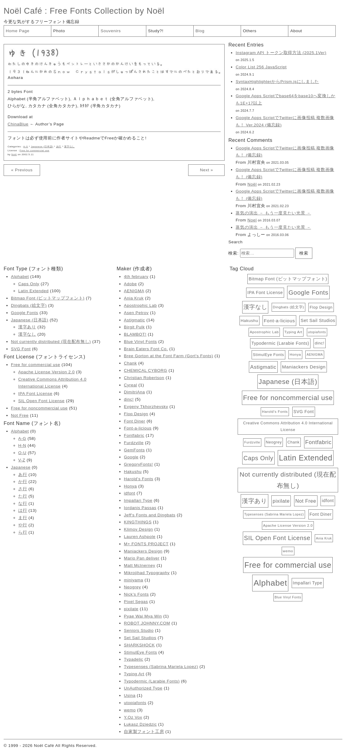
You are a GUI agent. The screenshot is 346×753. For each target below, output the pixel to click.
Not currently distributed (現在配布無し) (51, 341)
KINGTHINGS (137, 522)
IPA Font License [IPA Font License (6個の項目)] (265, 292)
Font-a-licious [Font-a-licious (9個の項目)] (279, 320)
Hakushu (132, 471)
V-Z (21, 460)
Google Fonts (24, 312)
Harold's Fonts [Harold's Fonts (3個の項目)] (275, 411)
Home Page (17, 31)
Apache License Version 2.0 (46, 372)
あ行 (58, 146)
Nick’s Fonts (136, 594)
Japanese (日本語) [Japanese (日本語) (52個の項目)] (288, 381)
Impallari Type (138, 500)
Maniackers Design (143, 551)
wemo (130, 710)
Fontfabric (134, 435)
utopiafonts (135, 702)
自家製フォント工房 (144, 731)
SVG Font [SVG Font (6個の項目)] (303, 411)
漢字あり (27, 327)
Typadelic (133, 659)
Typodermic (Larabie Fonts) (152, 681)
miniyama (133, 580)
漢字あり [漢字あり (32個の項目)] (254, 500)
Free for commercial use (34, 150)
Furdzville (134, 442)
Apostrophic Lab (140, 305)
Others (249, 31)
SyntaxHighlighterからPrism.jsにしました (277, 81)
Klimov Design (138, 529)
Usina (129, 695)
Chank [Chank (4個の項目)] (293, 442)
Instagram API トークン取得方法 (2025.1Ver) (281, 52)
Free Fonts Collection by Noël (107, 10)
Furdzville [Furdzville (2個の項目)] (252, 442)
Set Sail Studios (140, 637)
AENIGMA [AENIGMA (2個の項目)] (315, 354)
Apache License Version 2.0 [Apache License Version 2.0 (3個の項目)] (288, 525)
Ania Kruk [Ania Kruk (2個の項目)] (324, 538)
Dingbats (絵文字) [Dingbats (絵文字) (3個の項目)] (288, 307)
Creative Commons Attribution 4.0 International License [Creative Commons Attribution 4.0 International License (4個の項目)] (288, 426)
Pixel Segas (136, 601)
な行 (22, 503)
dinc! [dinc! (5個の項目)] (319, 343)
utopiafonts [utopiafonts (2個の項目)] (317, 332)
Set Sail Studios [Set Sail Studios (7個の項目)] (317, 320)
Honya (130, 486)
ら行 (22, 532)
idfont (129, 493)
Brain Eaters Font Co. (146, 349)
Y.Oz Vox (133, 717)
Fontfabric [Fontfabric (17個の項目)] (318, 442)
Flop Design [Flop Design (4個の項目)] (321, 307)
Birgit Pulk (134, 327)
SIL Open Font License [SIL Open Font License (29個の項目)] (277, 538)
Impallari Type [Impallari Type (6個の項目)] (307, 582)
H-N (22, 445)
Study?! (156, 31)
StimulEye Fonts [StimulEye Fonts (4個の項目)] (268, 354)
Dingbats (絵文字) (29, 305)
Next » (206, 170)
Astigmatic (134, 320)
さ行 (22, 489)
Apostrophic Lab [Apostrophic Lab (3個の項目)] (264, 332)
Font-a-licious (137, 428)
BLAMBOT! (135, 334)
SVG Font (21, 349)
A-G (25, 146)
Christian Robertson (144, 377)
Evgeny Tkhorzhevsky (146, 406)
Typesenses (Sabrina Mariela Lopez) (161, 666)
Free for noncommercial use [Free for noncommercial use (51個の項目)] (288, 398)
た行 (22, 496)
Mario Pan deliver (141, 558)
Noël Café (23, 10)
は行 (22, 510)
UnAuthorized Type (143, 688)
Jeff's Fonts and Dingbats (149, 515)
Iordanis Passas (140, 507)
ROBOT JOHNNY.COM (147, 623)
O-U (22, 452)
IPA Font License (35, 393)
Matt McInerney (139, 565)
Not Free (20, 415)
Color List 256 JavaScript (261, 67)
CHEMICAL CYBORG (145, 370)
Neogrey (132, 587)
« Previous (21, 170)
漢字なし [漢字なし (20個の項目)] (255, 307)
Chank (130, 363)
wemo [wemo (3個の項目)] (288, 551)
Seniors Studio (139, 630)
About (296, 31)
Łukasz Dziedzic (140, 724)
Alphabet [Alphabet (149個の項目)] (270, 582)
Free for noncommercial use (39, 408)
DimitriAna (134, 392)
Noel (252, 220)
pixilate (131, 609)
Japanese (20, 467)
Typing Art (134, 674)
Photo (59, 31)
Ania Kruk (134, 298)
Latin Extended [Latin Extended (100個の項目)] (305, 458)
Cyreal (130, 385)
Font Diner (134, 421)
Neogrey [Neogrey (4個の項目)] (274, 442)
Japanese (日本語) (42, 146)
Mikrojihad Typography (147, 572)
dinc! (129, 399)
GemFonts (134, 450)
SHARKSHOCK (139, 645)
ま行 (22, 517)
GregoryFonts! (138, 464)
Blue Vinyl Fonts (140, 341)
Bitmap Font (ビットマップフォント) (47, 298)
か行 (22, 481)
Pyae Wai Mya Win (143, 616)
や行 (22, 525)
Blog (200, 31)
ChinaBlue (18, 124)
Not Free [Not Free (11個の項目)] (305, 501)
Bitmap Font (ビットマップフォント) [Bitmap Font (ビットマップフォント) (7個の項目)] (288, 278)
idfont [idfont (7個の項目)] (328, 500)
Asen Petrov (136, 312)
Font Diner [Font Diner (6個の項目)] (321, 514)
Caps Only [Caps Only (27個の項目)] (258, 458)
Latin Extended (33, 291)
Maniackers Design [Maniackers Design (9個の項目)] (304, 366)
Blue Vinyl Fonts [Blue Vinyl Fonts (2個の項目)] (288, 597)
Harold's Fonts (138, 479)
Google (131, 457)
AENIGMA (134, 291)
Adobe (130, 284)
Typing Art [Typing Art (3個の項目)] (293, 332)
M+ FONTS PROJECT (146, 544)
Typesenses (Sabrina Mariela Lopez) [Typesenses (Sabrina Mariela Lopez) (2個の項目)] (274, 514)
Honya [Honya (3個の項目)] (295, 354)
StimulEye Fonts (140, 652)
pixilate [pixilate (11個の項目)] (281, 501)
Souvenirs (110, 31)
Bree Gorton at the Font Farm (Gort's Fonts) (168, 356)
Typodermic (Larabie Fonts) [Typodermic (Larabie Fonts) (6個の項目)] (280, 343)
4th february (136, 276)
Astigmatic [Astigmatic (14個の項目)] (263, 367)
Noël (14, 154)
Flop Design (136, 414)
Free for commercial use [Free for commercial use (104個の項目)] (287, 565)
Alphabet (20, 276)
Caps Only (28, 284)
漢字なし (69, 146)
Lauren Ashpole (139, 536)
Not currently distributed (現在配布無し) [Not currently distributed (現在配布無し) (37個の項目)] (288, 480)
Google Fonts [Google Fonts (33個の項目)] (308, 292)
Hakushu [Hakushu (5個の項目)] (249, 320)
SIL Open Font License (41, 401)
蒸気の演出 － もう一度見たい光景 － (273, 213)
